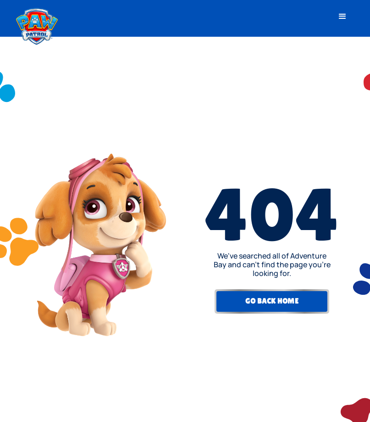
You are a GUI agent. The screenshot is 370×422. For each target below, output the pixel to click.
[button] (342, 16)
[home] (37, 24)
